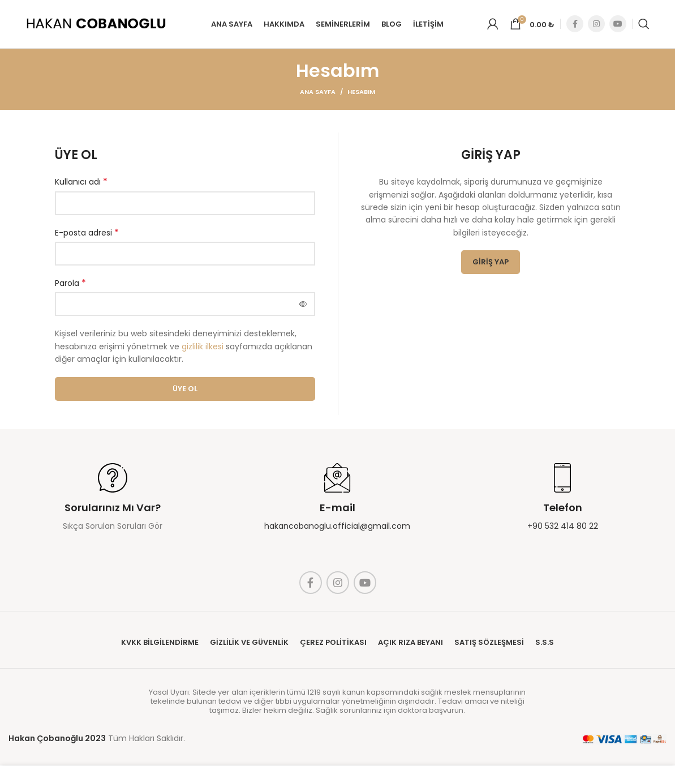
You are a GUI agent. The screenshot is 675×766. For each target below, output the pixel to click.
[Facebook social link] (574, 24)
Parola (70, 284)
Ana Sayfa (318, 92)
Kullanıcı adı (81, 183)
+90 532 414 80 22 (562, 527)
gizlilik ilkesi (202, 347)
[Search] (644, 25)
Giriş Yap (490, 263)
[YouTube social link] (617, 24)
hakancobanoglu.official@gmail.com (337, 527)
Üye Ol (185, 389)
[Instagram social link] (596, 24)
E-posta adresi (87, 234)
